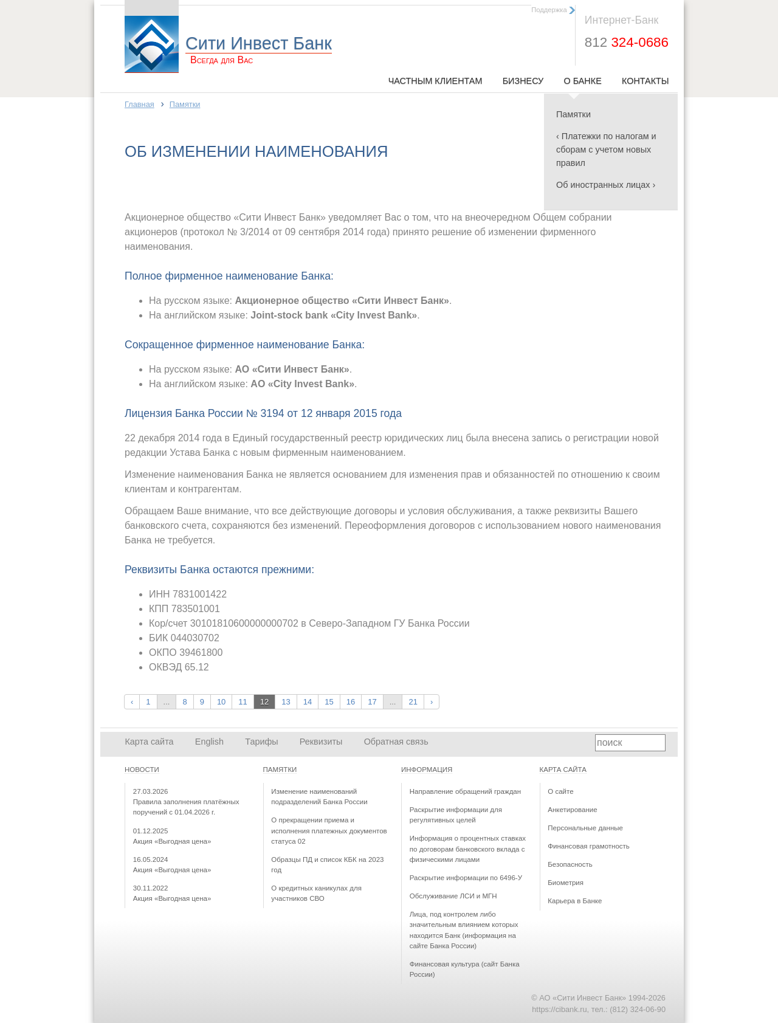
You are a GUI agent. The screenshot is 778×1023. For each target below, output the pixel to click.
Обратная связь (396, 741)
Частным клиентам (435, 81)
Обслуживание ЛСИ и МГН (453, 896)
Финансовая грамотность (589, 846)
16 (350, 701)
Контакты (645, 81)
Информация (426, 769)
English (209, 741)
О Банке (582, 81)
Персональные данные (585, 828)
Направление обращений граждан (465, 791)
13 (285, 701)
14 (307, 701)
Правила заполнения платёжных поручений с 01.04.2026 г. (186, 802)
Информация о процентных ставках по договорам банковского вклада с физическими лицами (468, 849)
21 (412, 701)
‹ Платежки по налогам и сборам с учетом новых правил (606, 149)
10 (221, 701)
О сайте (560, 791)
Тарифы (261, 741)
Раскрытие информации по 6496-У (466, 877)
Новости (142, 769)
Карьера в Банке (575, 900)
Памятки (573, 114)
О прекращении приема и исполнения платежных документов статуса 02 (329, 830)
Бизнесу (523, 81)
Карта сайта (149, 741)
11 (242, 701)
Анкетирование (572, 809)
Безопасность (570, 864)
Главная (139, 104)
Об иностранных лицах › (605, 185)
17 (372, 701)
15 (329, 701)
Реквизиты (321, 741)
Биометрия (566, 882)
